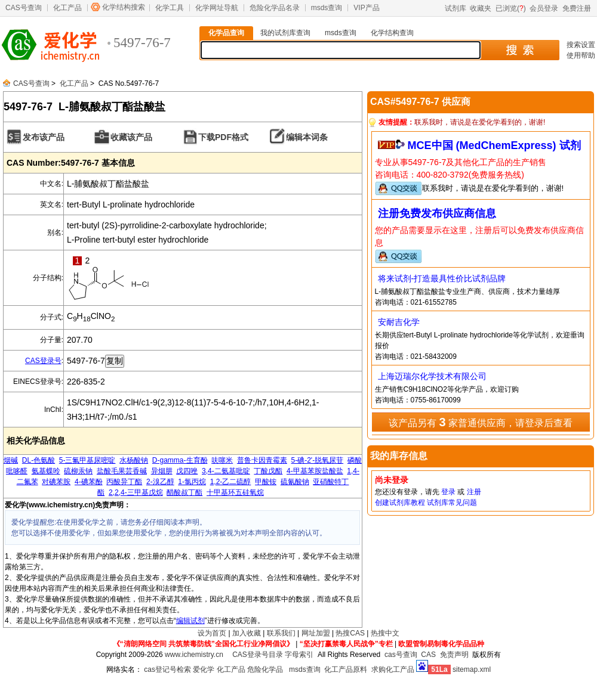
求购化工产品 (392, 669)
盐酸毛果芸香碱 (122, 471)
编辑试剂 (190, 620)
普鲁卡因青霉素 (262, 460)
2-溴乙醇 (160, 482)
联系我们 (281, 633)
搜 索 (519, 50)
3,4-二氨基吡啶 (226, 471)
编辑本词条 (307, 137)
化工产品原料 (345, 669)
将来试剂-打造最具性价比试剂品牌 (442, 278)
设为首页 (212, 633)
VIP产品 (366, 8)
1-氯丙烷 (192, 482)
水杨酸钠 (133, 460)
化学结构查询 (392, 33)
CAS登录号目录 (257, 654)
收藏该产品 (131, 137)
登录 (448, 492)
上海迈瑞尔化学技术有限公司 (432, 376)
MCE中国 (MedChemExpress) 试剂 (494, 145)
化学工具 (169, 8)
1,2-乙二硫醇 (230, 482)
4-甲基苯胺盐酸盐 (315, 471)
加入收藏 (246, 633)
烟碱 (11, 460)
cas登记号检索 (167, 669)
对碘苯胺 (56, 482)
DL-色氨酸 (38, 460)
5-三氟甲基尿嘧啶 (87, 460)
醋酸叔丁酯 (184, 492)
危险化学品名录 (275, 8)
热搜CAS (350, 633)
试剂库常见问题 (452, 502)
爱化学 (203, 669)
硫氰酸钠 (295, 482)
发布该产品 (43, 137)
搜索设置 (581, 45)
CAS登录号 (43, 360)
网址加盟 (315, 633)
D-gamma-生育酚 (180, 460)
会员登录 (544, 8)
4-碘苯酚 (89, 482)
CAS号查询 (23, 8)
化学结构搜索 (123, 7)
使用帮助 (581, 55)
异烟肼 (162, 471)
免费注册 (576, 8)
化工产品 (67, 8)
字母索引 (299, 654)
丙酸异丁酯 (124, 482)
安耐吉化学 (399, 322)
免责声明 (454, 654)
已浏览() (511, 8)
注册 (474, 492)
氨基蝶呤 (46, 471)
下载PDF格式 (223, 137)
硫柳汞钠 (78, 471)
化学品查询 (226, 33)
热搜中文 (385, 633)
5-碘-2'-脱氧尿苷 (317, 460)
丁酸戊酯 (268, 471)
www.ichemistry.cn (194, 654)
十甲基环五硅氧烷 (235, 492)
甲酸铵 (265, 482)
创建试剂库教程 (400, 502)
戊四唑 (187, 471)
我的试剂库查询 (285, 33)
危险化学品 (265, 669)
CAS (428, 654)
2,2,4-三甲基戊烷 (136, 492)
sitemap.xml (472, 669)
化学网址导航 (216, 8)
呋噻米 (222, 460)
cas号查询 (400, 654)
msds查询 (327, 8)
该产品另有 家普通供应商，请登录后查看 (481, 422)
